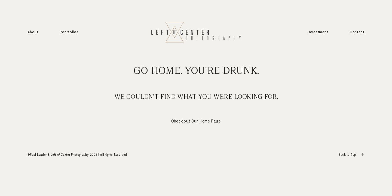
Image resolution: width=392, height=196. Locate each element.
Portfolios (69, 32)
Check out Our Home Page (196, 121)
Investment (317, 32)
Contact (357, 32)
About (32, 32)
